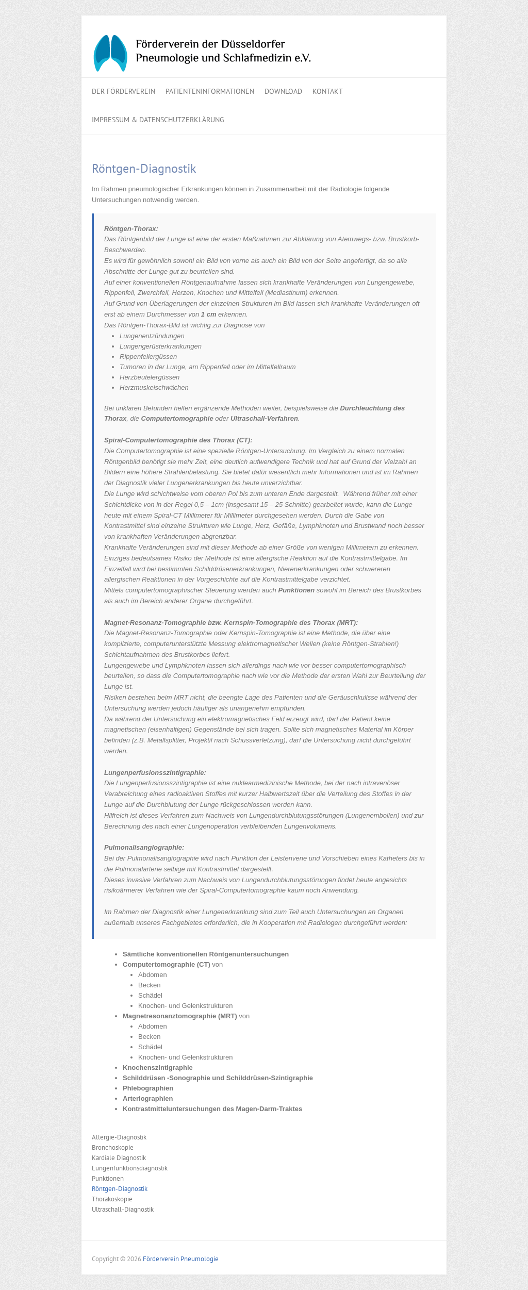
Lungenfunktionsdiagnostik (130, 1168)
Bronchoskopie (113, 1147)
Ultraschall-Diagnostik (123, 1209)
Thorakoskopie (112, 1199)
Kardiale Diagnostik (119, 1157)
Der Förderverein (123, 91)
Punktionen (108, 1178)
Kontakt (327, 91)
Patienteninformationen (210, 91)
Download (283, 91)
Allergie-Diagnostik (119, 1137)
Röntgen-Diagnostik (119, 1188)
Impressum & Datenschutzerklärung (158, 119)
